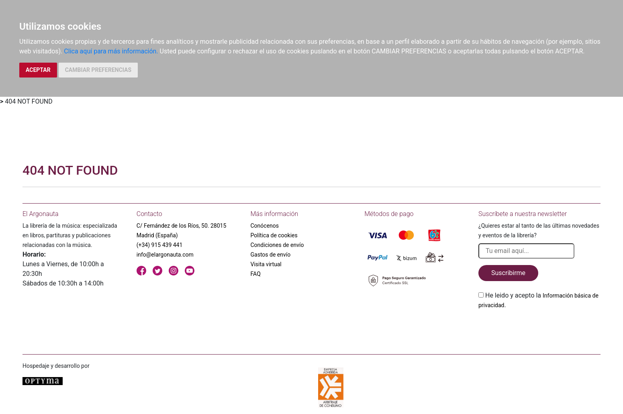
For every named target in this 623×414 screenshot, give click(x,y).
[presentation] (539, 329)
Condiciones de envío (277, 245)
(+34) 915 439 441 (160, 245)
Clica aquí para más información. (111, 51)
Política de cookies (274, 235)
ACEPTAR (38, 70)
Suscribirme (508, 273)
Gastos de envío (271, 254)
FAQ (256, 274)
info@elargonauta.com (165, 254)
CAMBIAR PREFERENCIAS (98, 70)
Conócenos (265, 225)
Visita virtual (266, 264)
